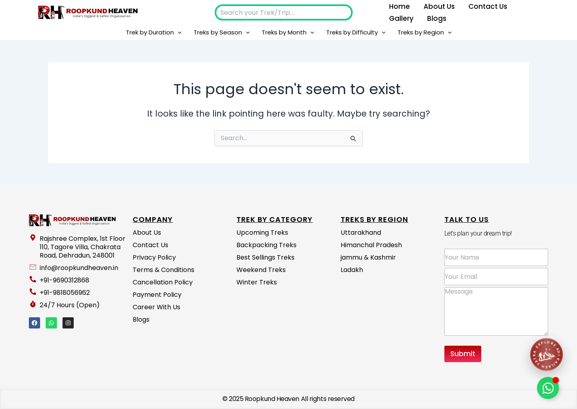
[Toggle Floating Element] (548, 388)
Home (399, 6)
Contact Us (487, 6)
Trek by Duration (154, 32)
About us (439, 6)
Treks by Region (424, 32)
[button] (178, 32)
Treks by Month (288, 32)
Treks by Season (222, 32)
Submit (462, 354)
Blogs (436, 18)
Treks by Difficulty (355, 32)
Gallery (401, 18)
